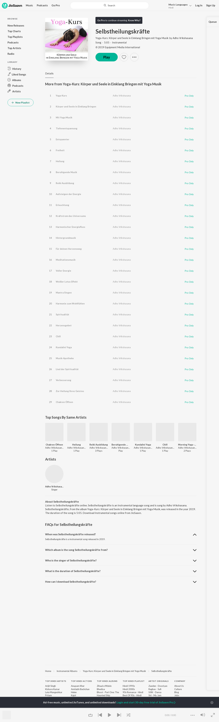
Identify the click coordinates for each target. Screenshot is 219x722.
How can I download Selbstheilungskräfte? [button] (70, 581)
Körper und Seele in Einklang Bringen (76, 106)
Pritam (48, 695)
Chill (58, 336)
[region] (120, 671)
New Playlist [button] (20, 102)
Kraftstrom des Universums (71, 216)
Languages (178, 4)
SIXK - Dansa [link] (155, 692)
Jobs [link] (176, 695)
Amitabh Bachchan (80, 689)
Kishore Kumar (52, 689)
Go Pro (55, 5)
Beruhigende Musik (66, 172)
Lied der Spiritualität (67, 369)
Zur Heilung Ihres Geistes (70, 391)
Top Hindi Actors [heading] (81, 681)
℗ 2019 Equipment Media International (117, 47)
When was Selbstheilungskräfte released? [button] (70, 534)
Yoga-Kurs (61, 95)
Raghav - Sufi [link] (155, 689)
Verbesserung (63, 380)
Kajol (73, 695)
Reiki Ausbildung (65, 183)
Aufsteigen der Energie (68, 194)
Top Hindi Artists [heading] (55, 681)
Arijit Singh (50, 686)
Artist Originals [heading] (159, 681)
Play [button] (106, 57)
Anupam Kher (78, 686)
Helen (74, 692)
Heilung (60, 161)
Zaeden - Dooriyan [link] (158, 686)
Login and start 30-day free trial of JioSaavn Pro (146, 702)
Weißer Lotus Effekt (67, 281)
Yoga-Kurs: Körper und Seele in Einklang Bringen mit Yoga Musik (132, 38)
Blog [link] (176, 692)
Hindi (171, 7)
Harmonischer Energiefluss (70, 227)
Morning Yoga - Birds (187, 444)
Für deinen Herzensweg (69, 248)
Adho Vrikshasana (183, 38)
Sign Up (210, 5)
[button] (179, 6)
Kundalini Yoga (64, 347)
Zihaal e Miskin (104, 686)
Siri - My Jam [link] (155, 695)
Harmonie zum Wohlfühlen (70, 303)
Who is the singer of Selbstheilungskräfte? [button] (70, 560)
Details (49, 73)
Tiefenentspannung (66, 128)
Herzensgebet (64, 325)
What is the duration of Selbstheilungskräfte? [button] (72, 571)
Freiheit (60, 150)
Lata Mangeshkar (53, 692)
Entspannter (62, 139)
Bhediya (101, 689)
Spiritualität (62, 314)
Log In (198, 5)
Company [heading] (179, 681)
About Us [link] (179, 686)
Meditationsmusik (65, 259)
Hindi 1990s (129, 686)
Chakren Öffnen (64, 402)
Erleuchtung (62, 205)
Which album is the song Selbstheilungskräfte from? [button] (76, 549)
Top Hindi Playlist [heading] (134, 681)
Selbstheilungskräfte (161, 671)
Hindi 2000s (129, 689)
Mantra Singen (64, 292)
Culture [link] (178, 689)
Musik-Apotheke (65, 358)
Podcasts (42, 5)
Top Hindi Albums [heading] (107, 681)
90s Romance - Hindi (133, 692)
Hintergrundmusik (66, 238)
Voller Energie (63, 270)
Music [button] (29, 5)
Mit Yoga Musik (64, 117)
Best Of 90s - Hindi (132, 695)
